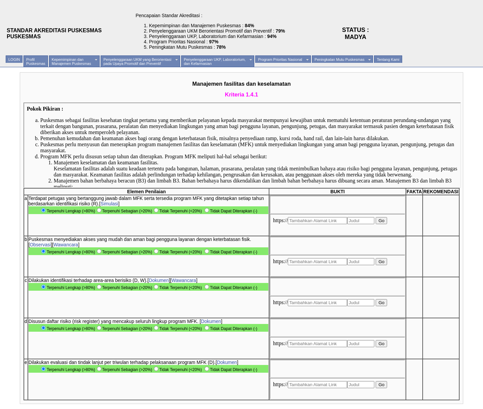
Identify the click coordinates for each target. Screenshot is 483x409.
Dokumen (159, 280)
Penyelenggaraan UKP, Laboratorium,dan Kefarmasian (218, 61)
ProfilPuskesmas (35, 61)
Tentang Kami (388, 59)
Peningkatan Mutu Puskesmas (343, 59)
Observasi (40, 244)
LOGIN (14, 59)
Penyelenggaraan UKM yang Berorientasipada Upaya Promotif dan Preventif (140, 61)
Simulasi (109, 203)
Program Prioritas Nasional (283, 59)
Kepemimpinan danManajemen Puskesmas (74, 61)
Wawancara (66, 244)
